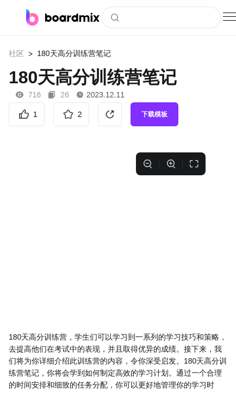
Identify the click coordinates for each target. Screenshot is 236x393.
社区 (16, 53)
